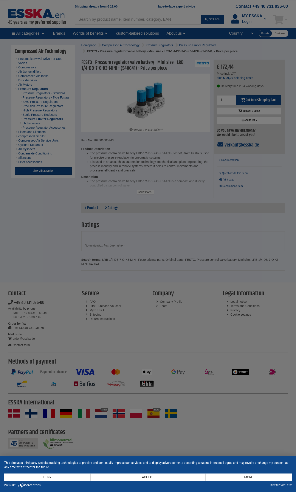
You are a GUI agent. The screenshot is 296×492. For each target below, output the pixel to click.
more (248, 477)
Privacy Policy (285, 485)
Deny (47, 477)
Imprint (273, 485)
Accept (148, 477)
